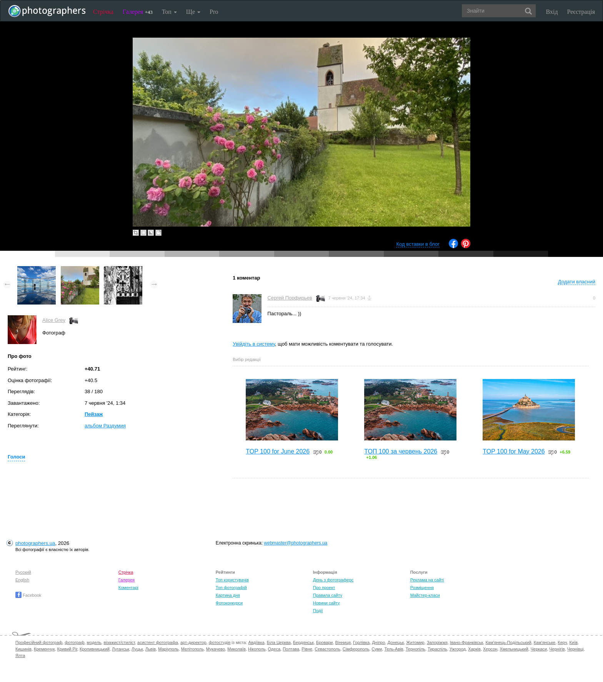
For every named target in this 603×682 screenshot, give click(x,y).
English (22, 580)
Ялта (20, 655)
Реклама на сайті (427, 580)
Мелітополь (192, 649)
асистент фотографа (157, 642)
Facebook (28, 595)
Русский (23, 572)
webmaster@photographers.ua (295, 543)
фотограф (74, 642)
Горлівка (361, 642)
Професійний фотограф (38, 642)
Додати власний (576, 282)
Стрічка (103, 11)
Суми (376, 649)
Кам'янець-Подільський (508, 642)
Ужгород (458, 649)
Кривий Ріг (67, 649)
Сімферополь (356, 649)
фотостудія (220, 642)
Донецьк (395, 642)
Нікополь (256, 649)
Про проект (324, 587)
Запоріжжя (437, 642)
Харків (474, 649)
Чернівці (575, 649)
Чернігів (557, 649)
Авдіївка (256, 642)
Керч (562, 642)
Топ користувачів (232, 580)
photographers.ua (35, 543)
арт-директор (193, 642)
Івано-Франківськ (466, 642)
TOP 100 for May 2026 (514, 451)
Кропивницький (95, 649)
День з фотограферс (333, 580)
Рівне (307, 649)
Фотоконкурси (229, 603)
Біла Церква (279, 642)
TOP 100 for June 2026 (278, 451)
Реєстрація (581, 11)
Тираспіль (437, 649)
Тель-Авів (393, 649)
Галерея (138, 11)
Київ (574, 642)
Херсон (490, 649)
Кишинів (23, 649)
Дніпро (378, 642)
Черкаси (539, 649)
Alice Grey (53, 320)
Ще (193, 11)
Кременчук (44, 649)
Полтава (291, 649)
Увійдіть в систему (254, 344)
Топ (169, 11)
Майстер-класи (425, 595)
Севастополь (327, 649)
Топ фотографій (231, 587)
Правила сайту (327, 595)
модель (94, 642)
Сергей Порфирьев (289, 298)
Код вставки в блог (418, 244)
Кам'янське (545, 642)
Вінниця (343, 642)
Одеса (274, 649)
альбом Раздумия (105, 426)
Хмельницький (514, 649)
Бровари (324, 642)
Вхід (552, 11)
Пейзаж (94, 414)
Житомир (415, 642)
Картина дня (228, 595)
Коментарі (128, 587)
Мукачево (215, 649)
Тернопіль (415, 649)
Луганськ (120, 649)
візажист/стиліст (119, 642)
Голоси (16, 457)
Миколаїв (236, 649)
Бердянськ (303, 642)
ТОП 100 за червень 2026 (400, 451)
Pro (214, 11)
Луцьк (137, 649)
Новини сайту (326, 603)
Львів (150, 649)
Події (318, 610)
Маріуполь (168, 649)
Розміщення (422, 587)
